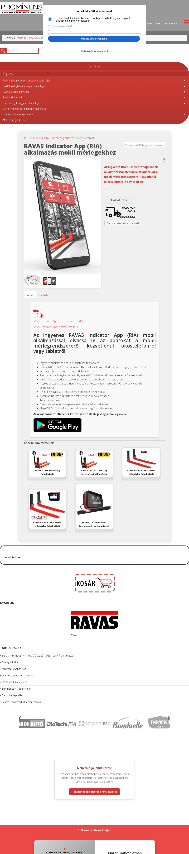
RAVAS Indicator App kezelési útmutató (55, 327)
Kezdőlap (21, 37)
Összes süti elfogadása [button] (94, 38)
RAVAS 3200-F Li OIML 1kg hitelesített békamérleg (94, 462)
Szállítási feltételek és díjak (94, 830)
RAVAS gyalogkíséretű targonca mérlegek (24, 86)
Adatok (43, 294)
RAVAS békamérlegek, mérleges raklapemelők (26, 80)
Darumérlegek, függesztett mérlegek (22, 103)
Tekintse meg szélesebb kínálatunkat (94, 791)
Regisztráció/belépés (160, 23)
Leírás (30, 294)
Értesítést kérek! (120, 199)
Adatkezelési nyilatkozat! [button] (61, 26)
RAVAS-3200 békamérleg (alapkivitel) (47, 462)
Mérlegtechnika (10, 662)
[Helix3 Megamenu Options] (185, 23)
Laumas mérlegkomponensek (18, 114)
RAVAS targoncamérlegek (42, 37)
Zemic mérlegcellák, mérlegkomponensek (24, 108)
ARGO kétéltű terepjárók (14, 682)
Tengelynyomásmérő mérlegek (18, 675)
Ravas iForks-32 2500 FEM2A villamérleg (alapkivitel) (141, 461)
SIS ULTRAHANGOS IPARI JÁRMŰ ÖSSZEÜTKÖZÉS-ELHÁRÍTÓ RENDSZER (38, 655)
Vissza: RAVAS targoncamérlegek (144, 145)
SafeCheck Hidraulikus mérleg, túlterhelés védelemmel (61, 138)
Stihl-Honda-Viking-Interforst (16, 688)
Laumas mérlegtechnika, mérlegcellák (21, 701)
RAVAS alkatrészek (12, 97)
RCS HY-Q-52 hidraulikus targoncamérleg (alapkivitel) (94, 505)
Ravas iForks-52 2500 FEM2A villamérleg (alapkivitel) (47, 508)
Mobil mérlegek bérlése (15, 120)
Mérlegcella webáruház (14, 668)
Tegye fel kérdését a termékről (123, 223)
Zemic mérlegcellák (12, 695)
